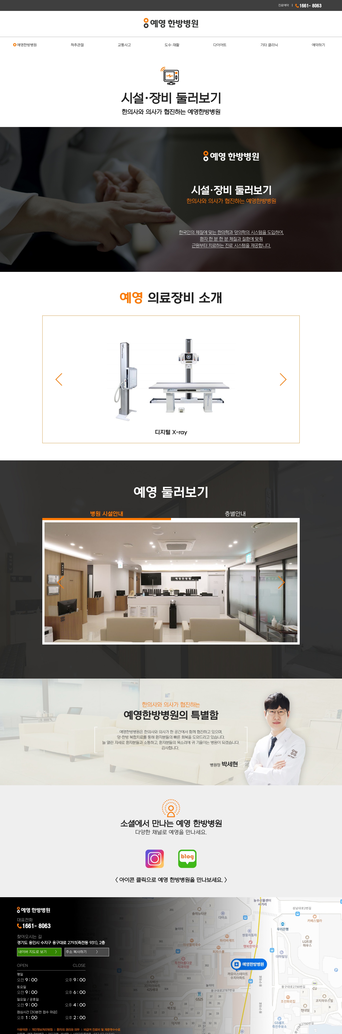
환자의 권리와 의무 (68, 1029)
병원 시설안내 (106, 514)
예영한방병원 (27, 45)
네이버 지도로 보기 (32, 952)
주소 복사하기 (76, 952)
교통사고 (124, 45)
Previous (58, 379)
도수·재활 (172, 45)
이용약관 (22, 1029)
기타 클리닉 (269, 45)
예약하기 (318, 45)
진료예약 (283, 5)
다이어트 (219, 45)
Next (283, 379)
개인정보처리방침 (42, 1029)
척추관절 (77, 45)
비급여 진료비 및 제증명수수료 (102, 1029)
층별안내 (235, 514)
